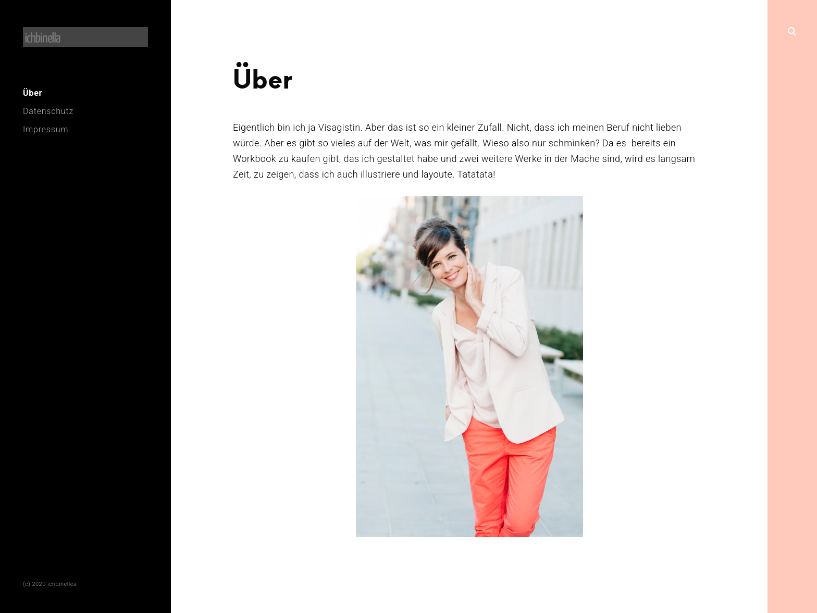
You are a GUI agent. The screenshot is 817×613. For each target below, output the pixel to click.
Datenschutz (48, 111)
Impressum (45, 129)
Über (32, 93)
